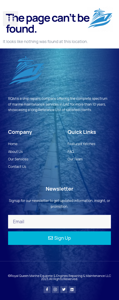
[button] (10, 19)
